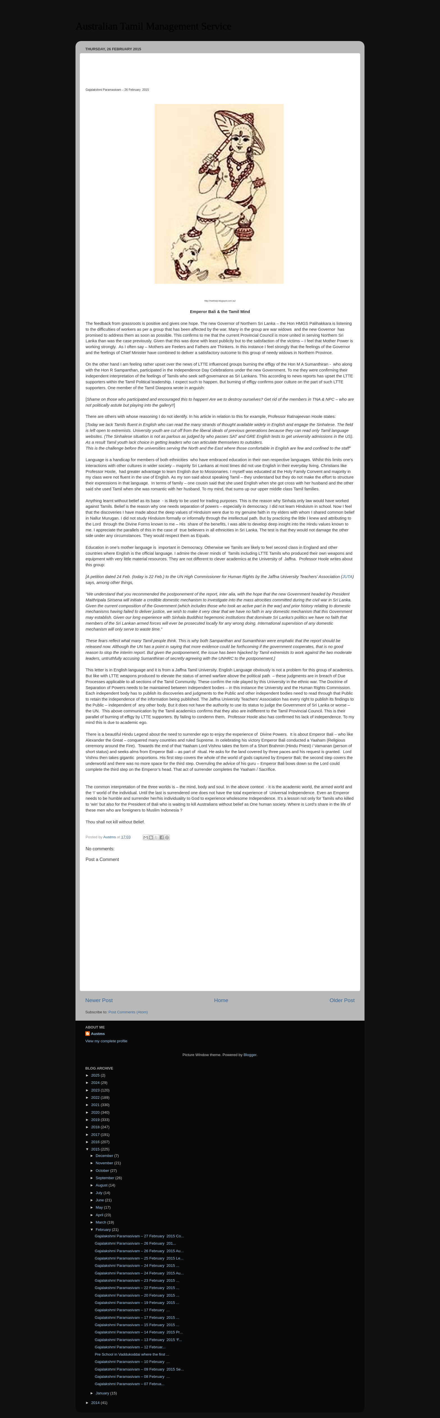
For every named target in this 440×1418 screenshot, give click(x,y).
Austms (98, 1034)
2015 (96, 1149)
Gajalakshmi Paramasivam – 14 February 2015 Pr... (139, 1332)
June (100, 1200)
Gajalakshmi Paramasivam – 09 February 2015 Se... (139, 1369)
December (105, 1156)
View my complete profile (106, 1041)
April (100, 1215)
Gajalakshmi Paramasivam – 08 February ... (132, 1376)
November (105, 1163)
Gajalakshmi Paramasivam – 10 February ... (132, 1362)
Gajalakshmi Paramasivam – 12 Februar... (130, 1347)
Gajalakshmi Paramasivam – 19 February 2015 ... (137, 1303)
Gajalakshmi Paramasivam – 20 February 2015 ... (137, 1295)
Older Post (342, 1000)
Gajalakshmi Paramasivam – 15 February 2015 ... (137, 1325)
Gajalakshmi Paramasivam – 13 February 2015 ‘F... (138, 1340)
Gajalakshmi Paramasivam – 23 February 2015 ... (137, 1280)
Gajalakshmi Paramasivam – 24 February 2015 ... (137, 1265)
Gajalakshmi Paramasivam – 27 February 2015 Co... (139, 1236)
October (103, 1170)
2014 (96, 1403)
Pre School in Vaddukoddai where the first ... (132, 1354)
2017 (96, 1134)
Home (221, 1000)
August (102, 1185)
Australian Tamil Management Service (153, 26)
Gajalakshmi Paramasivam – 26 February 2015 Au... (139, 1251)
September (105, 1178)
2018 (96, 1127)
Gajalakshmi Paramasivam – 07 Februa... (129, 1384)
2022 (96, 1097)
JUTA (347, 576)
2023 (96, 1090)
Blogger (250, 1055)
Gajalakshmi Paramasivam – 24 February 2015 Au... (139, 1273)
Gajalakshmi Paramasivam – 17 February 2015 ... (137, 1317)
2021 (96, 1105)
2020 (96, 1112)
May (100, 1207)
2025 (96, 1075)
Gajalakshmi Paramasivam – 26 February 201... (135, 1243)
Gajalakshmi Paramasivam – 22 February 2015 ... (137, 1288)
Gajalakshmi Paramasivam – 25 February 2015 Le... (139, 1258)
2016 (96, 1142)
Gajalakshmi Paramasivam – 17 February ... (132, 1310)
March (101, 1222)
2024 (96, 1083)
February (104, 1229)
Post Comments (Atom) (128, 1012)
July (100, 1193)
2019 (96, 1120)
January (103, 1393)
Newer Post (99, 1000)
